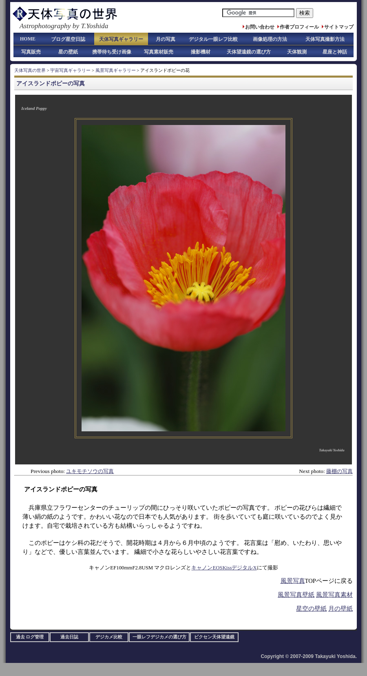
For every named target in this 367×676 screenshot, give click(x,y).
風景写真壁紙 (296, 594)
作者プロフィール (299, 27)
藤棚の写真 (339, 471)
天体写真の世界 (30, 70)
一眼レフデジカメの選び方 (159, 637)
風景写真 (293, 581)
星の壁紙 (68, 52)
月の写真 (165, 39)
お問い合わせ (259, 27)
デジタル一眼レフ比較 (213, 39)
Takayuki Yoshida (331, 450)
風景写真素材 (334, 594)
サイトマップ (339, 27)
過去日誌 (69, 637)
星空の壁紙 (311, 608)
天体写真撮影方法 (325, 39)
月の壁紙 (340, 608)
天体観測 (297, 52)
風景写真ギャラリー (115, 70)
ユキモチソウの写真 (90, 471)
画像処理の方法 (270, 39)
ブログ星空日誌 (68, 39)
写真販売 (31, 52)
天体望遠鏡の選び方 (249, 52)
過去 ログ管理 (30, 637)
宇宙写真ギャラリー (70, 70)
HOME (27, 39)
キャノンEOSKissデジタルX (223, 568)
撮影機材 (200, 52)
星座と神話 (335, 52)
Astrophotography (45, 26)
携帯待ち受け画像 (111, 52)
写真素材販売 (158, 52)
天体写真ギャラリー (121, 39)
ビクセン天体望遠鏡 (214, 637)
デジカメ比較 (108, 637)
